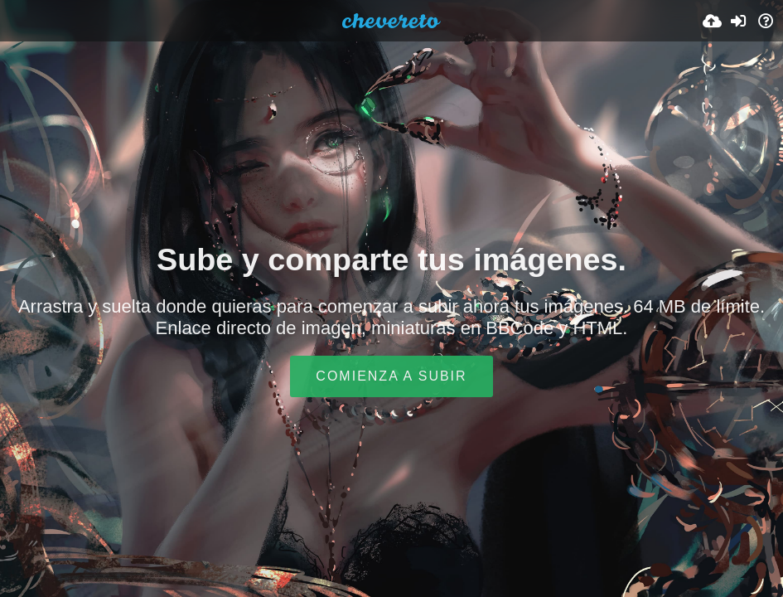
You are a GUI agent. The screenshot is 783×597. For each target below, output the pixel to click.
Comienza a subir (391, 376)
